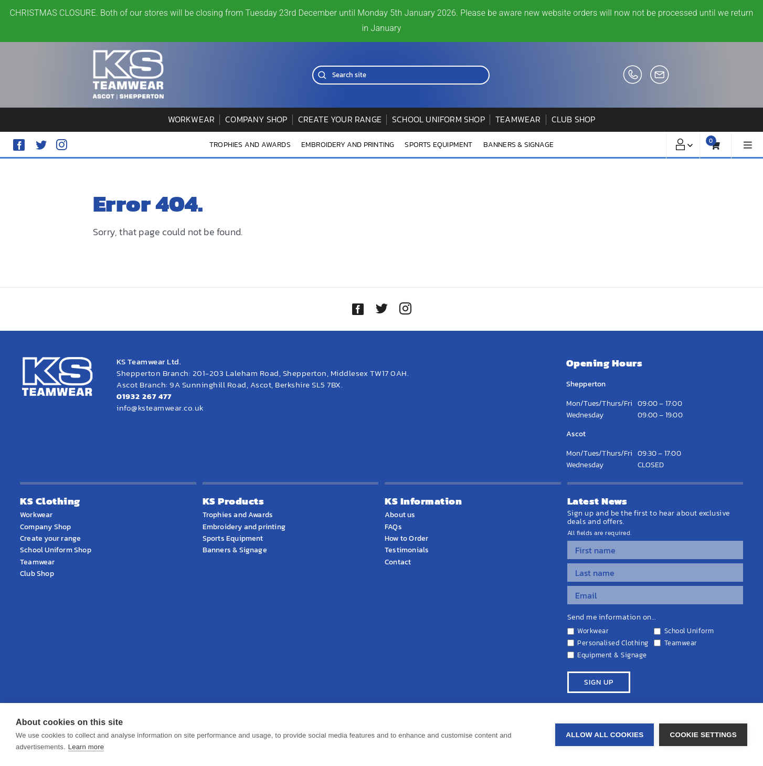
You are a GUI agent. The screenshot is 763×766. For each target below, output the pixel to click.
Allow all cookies (604, 735)
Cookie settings (703, 735)
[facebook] (19, 145)
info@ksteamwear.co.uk (160, 408)
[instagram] (61, 144)
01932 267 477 (144, 396)
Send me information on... (611, 617)
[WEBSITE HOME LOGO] (128, 54)
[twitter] (381, 310)
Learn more (86, 747)
